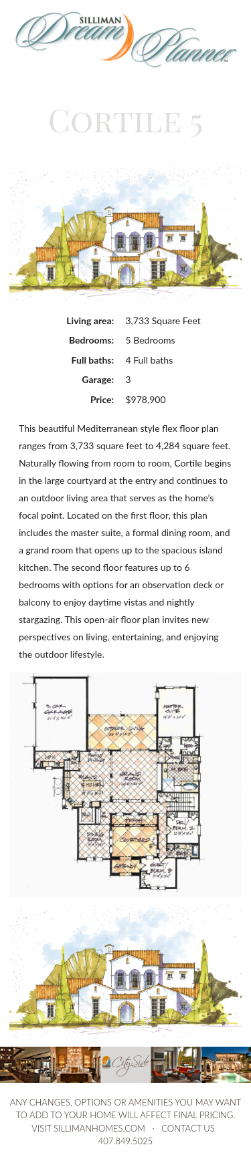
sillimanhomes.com (99, 1128)
